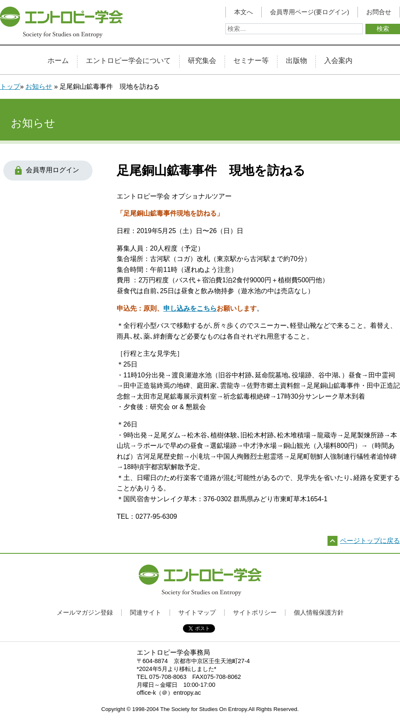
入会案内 (338, 61)
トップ (10, 86)
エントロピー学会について (128, 61)
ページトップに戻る (370, 540)
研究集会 (202, 61)
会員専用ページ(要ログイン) (309, 12)
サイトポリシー (255, 612)
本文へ (243, 12)
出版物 (296, 61)
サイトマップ (197, 612)
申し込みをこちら (190, 308)
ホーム (58, 61)
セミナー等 (251, 61)
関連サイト (145, 612)
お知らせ (38, 86)
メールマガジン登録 (85, 612)
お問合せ (378, 12)
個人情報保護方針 (319, 612)
